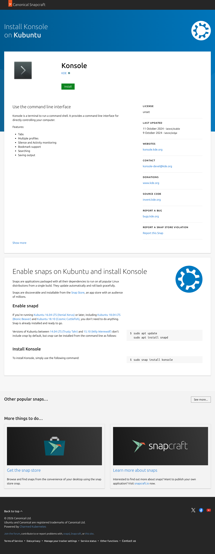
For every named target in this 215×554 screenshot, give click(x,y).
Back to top (13, 511)
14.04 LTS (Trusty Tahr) (64, 331)
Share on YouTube (209, 510)
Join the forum (12, 533)
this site (89, 533)
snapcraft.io (141, 483)
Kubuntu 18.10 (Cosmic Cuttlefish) (58, 318)
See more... (201, 399)
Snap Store (78, 292)
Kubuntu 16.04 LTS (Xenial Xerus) (54, 314)
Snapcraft (76, 533)
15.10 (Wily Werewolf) (98, 331)
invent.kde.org (152, 199)
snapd (66, 533)
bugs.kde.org (151, 216)
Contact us (129, 540)
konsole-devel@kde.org (157, 166)
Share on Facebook (201, 510)
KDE (64, 73)
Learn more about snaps (135, 470)
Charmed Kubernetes (33, 526)
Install (68, 86)
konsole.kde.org (152, 149)
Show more (19, 242)
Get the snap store (24, 470)
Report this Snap (153, 233)
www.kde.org (151, 182)
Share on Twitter (193, 510)
